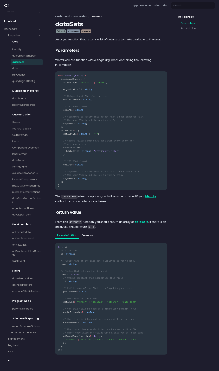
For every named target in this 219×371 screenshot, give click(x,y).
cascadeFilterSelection (26, 291)
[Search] (193, 5)
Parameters (188, 23)
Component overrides (25, 147)
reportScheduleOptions (26, 326)
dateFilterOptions (22, 278)
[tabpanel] (111, 297)
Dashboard (22, 29)
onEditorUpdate (21, 232)
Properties (24, 35)
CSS (10, 351)
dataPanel (18, 160)
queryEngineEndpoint (24, 55)
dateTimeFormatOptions (26, 200)
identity (16, 49)
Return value (188, 28)
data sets (141, 222)
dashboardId (19, 98)
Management (16, 339)
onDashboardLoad (23, 238)
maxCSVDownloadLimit (26, 185)
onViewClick (19, 244)
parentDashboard (22, 308)
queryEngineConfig (23, 81)
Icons (15, 141)
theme (26, 122)
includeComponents (24, 179)
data (15, 68)
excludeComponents (25, 173)
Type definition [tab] (67, 235)
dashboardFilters (22, 285)
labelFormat (19, 154)
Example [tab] (87, 235)
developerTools (21, 214)
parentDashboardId (23, 105)
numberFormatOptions (26, 192)
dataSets (18, 62)
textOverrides (20, 135)
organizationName (23, 208)
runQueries (18, 74)
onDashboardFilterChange (26, 252)
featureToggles (21, 128)
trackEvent (18, 261)
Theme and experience (22, 332)
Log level (13, 345)
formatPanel (19, 166)
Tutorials (22, 11)
